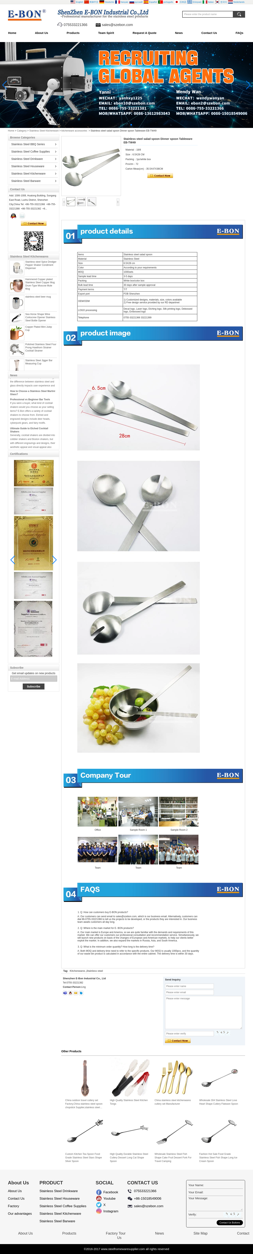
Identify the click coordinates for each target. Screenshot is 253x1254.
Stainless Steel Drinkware (27, 158)
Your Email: (195, 1192)
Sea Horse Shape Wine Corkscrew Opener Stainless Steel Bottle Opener (40, 319)
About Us (41, 33)
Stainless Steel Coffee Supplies (30, 151)
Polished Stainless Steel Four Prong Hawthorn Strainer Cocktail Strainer (40, 349)
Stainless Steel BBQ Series (28, 144)
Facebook (106, 1192)
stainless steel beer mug (38, 299)
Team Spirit (106, 33)
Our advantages (20, 1214)
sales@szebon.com (117, 25)
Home (12, 33)
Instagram (106, 1211)
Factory (13, 1206)
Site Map (201, 1233)
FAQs (239, 33)
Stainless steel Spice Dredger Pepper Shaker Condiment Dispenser (40, 267)
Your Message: (198, 1198)
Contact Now (33, 223)
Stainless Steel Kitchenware (44, 130)
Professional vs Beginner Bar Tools (30, 401)
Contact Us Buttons (230, 1222)
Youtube (106, 1198)
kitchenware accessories (74, 130)
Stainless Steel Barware (26, 180)
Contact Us (209, 33)
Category (22, 130)
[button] (122, 125)
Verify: (192, 1214)
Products (73, 33)
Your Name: (196, 1185)
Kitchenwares (77, 971)
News (179, 33)
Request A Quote (145, 33)
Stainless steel (95, 971)
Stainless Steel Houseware (27, 166)
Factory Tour (116, 1233)
